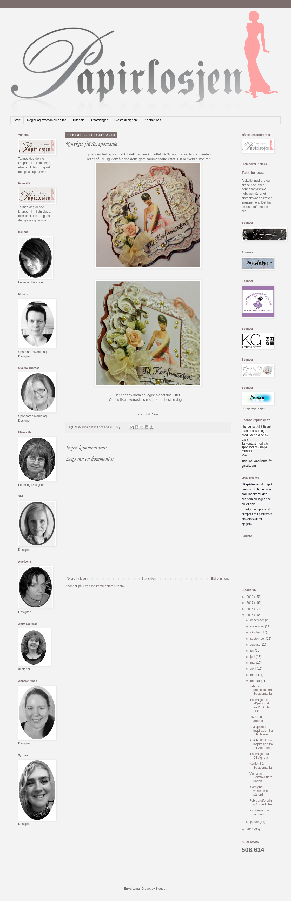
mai (253, 663)
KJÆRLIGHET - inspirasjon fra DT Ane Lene (261, 744)
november (257, 626)
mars (254, 675)
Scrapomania (177, 154)
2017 (250, 603)
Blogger (161, 888)
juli (252, 650)
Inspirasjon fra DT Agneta (259, 755)
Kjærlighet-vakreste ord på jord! (259, 790)
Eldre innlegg (220, 578)
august (255, 644)
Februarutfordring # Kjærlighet (261, 802)
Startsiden (149, 578)
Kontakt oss (153, 120)
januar (255, 822)
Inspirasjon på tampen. (259, 812)
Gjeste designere (126, 120)
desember (257, 620)
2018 (250, 597)
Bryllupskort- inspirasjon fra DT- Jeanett (261, 730)
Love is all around (256, 718)
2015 (250, 615)
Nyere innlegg (76, 578)
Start (17, 120)
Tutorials (78, 120)
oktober (255, 632)
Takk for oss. (253, 173)
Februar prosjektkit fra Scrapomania (260, 690)
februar (255, 681)
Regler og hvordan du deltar (46, 120)
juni (253, 657)
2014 (250, 829)
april (253, 668)
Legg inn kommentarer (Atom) (104, 586)
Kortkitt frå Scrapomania (260, 765)
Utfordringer (99, 120)
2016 (250, 609)
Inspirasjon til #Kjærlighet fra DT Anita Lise (259, 705)
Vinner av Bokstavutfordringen (260, 777)
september (258, 638)
